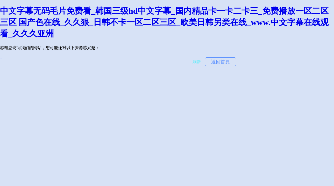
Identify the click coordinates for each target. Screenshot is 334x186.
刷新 (197, 62)
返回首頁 (220, 61)
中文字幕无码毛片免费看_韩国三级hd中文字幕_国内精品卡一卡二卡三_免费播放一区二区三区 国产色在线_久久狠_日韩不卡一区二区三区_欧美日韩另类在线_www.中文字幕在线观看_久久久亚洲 (164, 22)
